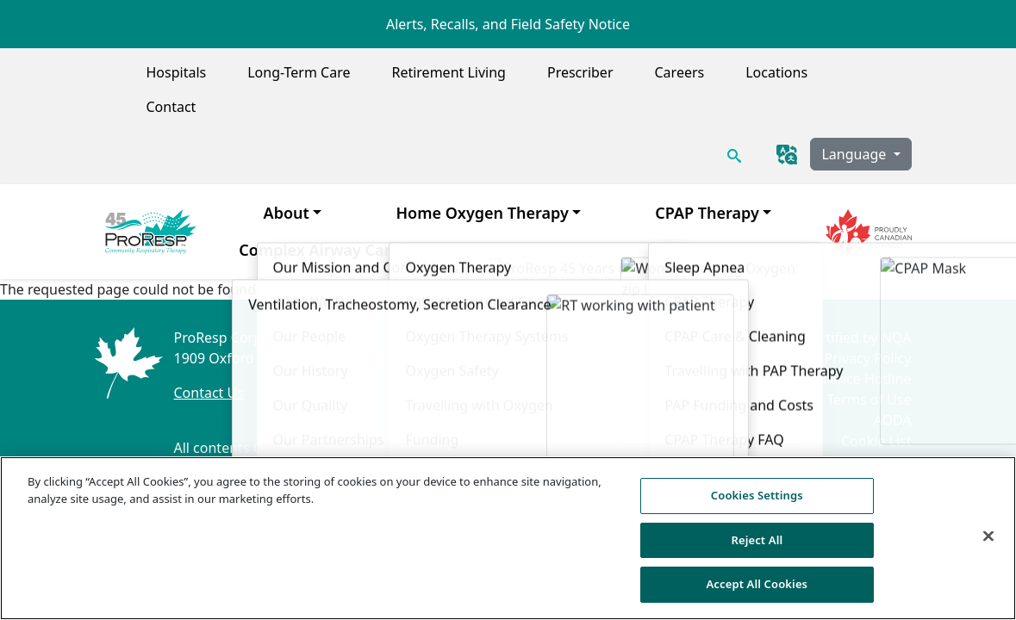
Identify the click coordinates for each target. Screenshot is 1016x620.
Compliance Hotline (847, 378)
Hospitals (176, 72)
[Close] (988, 544)
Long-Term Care (298, 72)
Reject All (756, 547)
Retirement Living (448, 72)
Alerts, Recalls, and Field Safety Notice (508, 24)
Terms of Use (869, 399)
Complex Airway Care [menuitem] (319, 249)
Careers (680, 72)
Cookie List (876, 440)
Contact (171, 106)
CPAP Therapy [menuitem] (707, 212)
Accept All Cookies (756, 592)
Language (855, 154)
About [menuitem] (286, 212)
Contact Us (208, 392)
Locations (776, 72)
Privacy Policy (867, 358)
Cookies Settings (856, 462)
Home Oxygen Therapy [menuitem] (482, 212)
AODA (892, 420)
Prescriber (580, 72)
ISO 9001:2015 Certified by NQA (809, 337)
